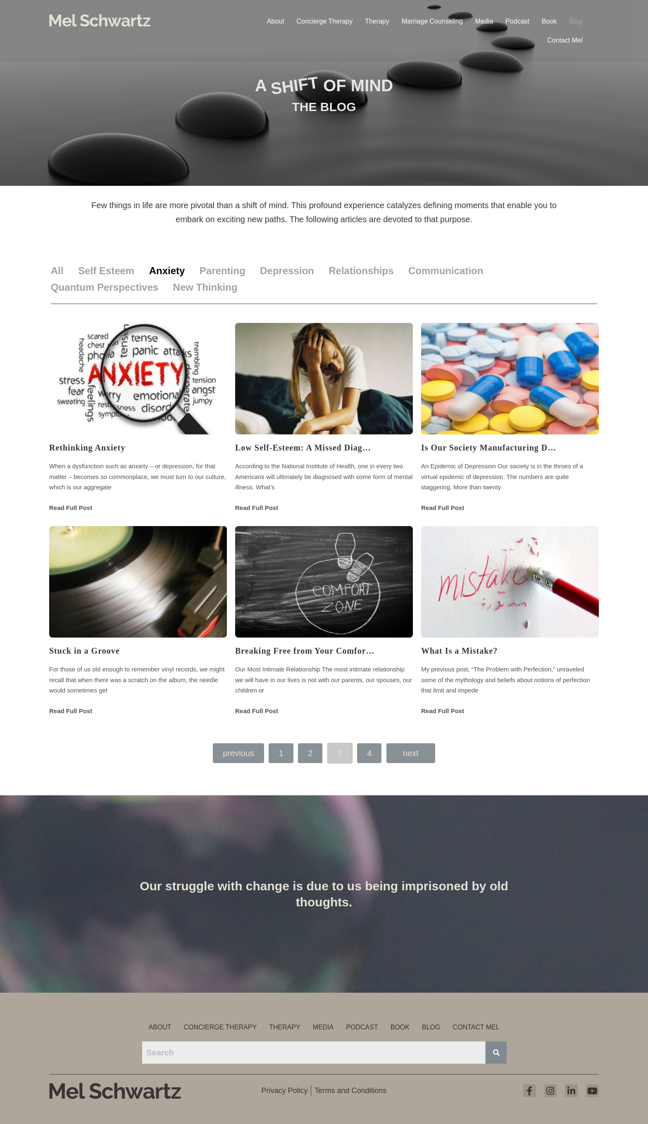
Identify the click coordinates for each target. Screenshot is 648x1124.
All (57, 270)
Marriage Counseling (432, 20)
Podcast (517, 20)
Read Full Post (70, 507)
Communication (445, 270)
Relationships (361, 270)
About (275, 20)
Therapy (377, 20)
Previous (238, 753)
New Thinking (205, 287)
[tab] (63, 271)
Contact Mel (564, 39)
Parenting (222, 270)
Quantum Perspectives (104, 287)
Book (549, 20)
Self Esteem (106, 270)
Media (484, 20)
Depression (287, 270)
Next (411, 753)
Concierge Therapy (324, 20)
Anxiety (167, 270)
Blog (575, 20)
